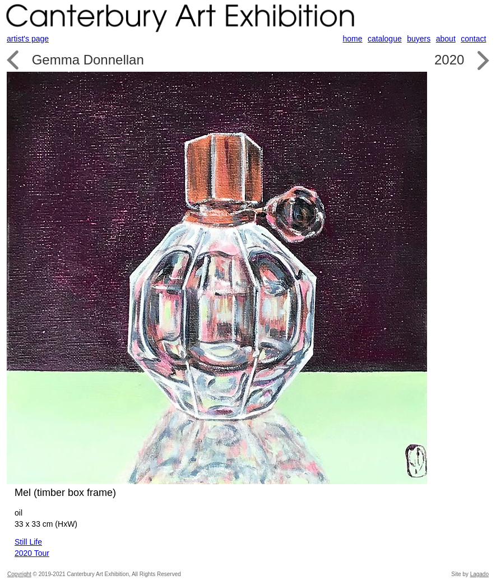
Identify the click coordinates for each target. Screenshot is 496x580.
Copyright (19, 574)
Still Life (28, 541)
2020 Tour (32, 553)
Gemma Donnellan (88, 59)
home (353, 38)
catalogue (385, 38)
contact (473, 38)
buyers (418, 38)
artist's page (28, 38)
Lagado (479, 574)
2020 (449, 59)
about (446, 38)
